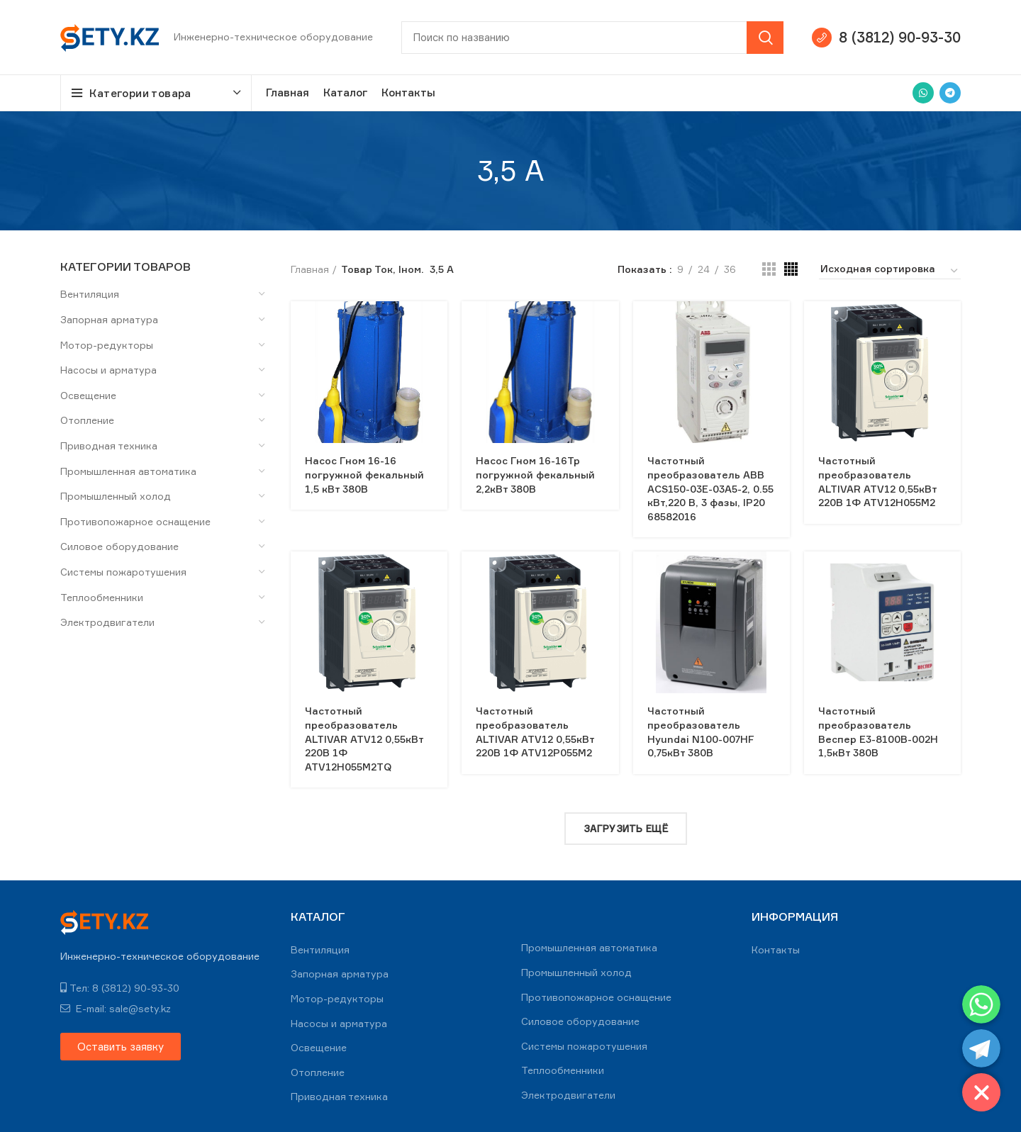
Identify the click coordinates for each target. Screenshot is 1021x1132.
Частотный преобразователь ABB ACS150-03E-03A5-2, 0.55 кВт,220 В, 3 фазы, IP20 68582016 (710, 488)
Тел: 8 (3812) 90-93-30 (119, 988)
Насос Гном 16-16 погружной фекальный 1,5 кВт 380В (364, 474)
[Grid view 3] (769, 269)
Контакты (776, 949)
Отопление (87, 420)
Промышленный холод (115, 496)
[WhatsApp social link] (923, 92)
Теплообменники (101, 597)
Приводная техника (108, 445)
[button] (120, 1046)
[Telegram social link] (950, 92)
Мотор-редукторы (106, 345)
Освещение (88, 395)
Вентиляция (89, 294)
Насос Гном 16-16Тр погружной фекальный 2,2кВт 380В (535, 474)
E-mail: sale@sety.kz (115, 1008)
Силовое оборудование (119, 546)
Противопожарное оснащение (135, 521)
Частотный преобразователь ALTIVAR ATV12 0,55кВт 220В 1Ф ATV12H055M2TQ (364, 738)
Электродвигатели (107, 622)
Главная (310, 269)
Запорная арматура (109, 319)
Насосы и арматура (108, 370)
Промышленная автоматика (128, 471)
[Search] (592, 37)
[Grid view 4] (791, 269)
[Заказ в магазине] (890, 270)
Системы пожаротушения (123, 572)
